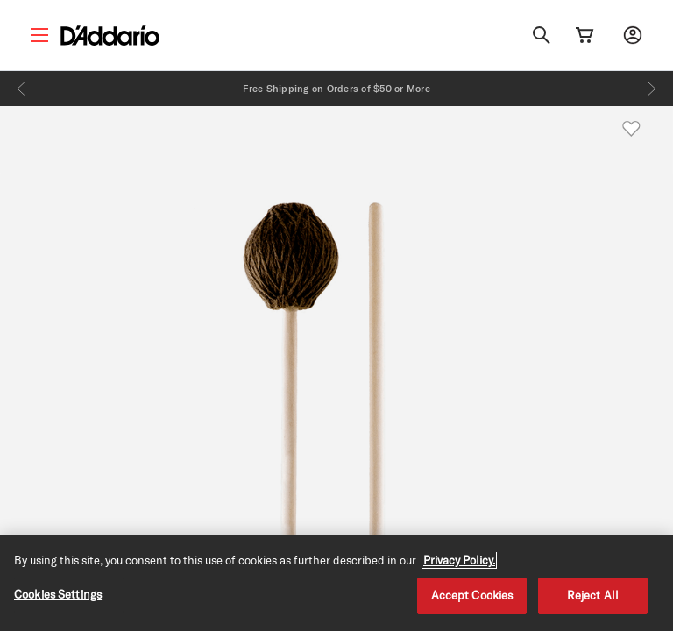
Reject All (593, 595)
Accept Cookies (472, 595)
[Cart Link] (584, 35)
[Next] (651, 88)
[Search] (541, 35)
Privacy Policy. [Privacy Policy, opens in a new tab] (459, 560)
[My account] (632, 35)
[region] (336, 583)
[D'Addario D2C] (109, 35)
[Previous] (21, 88)
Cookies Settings (58, 594)
